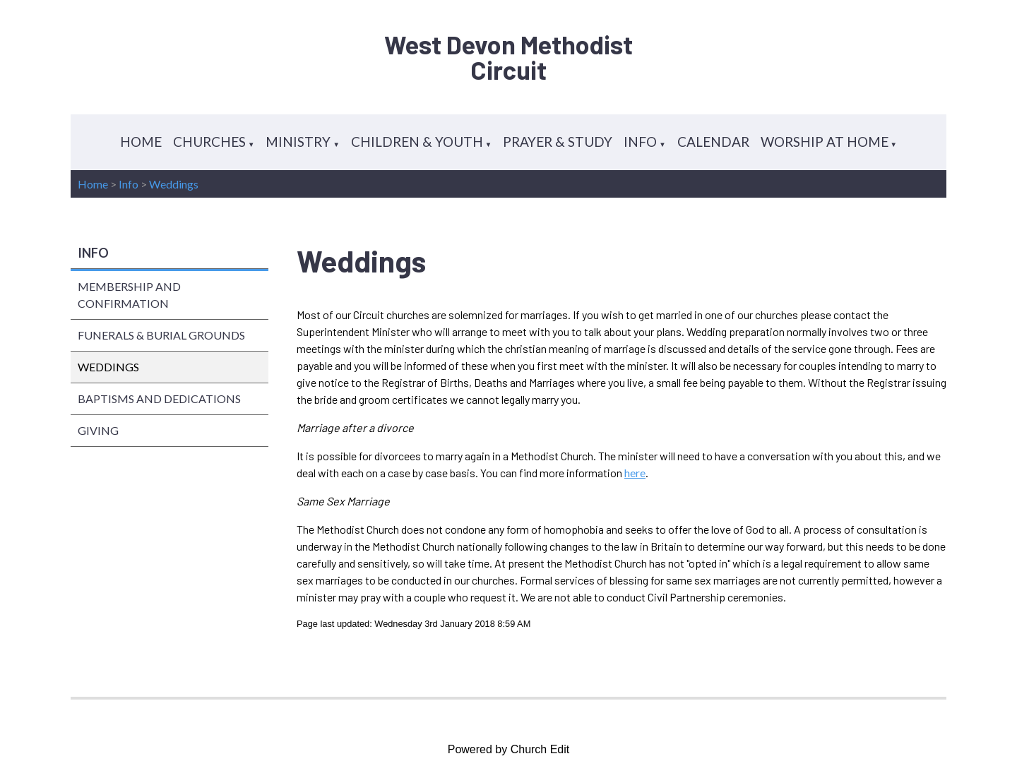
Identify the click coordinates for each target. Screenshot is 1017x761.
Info (128, 184)
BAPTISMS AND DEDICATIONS (159, 398)
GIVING (98, 430)
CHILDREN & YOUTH (417, 141)
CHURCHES (209, 141)
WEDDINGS (108, 366)
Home (93, 184)
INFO (640, 141)
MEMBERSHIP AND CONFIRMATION (129, 295)
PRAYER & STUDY (557, 141)
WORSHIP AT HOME (824, 141)
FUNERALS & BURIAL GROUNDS (161, 335)
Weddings (173, 184)
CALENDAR (713, 141)
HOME (141, 141)
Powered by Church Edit (509, 749)
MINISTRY (298, 141)
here (635, 472)
